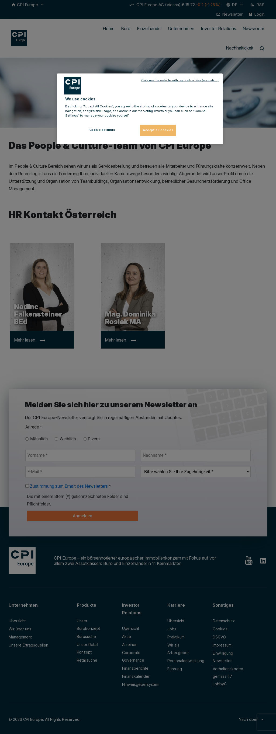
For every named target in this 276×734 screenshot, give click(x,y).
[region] (140, 109)
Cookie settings (102, 130)
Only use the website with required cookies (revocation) (180, 80)
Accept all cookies (158, 130)
